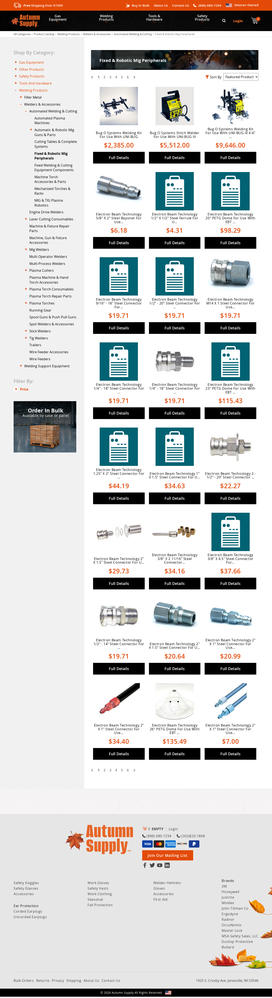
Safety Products (208, 18)
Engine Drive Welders (48, 234)
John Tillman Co (235, 909)
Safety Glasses (26, 889)
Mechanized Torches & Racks (54, 211)
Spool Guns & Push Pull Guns (50, 354)
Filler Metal (34, 104)
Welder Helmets (167, 884)
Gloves (159, 889)
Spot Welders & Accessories (53, 365)
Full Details (119, 158)
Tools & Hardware (159, 18)
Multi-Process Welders (49, 291)
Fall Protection (100, 906)
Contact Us (180, 5)
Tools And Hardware (37, 88)
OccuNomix (231, 926)
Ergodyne (230, 915)
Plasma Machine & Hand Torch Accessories (50, 310)
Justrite (228, 898)
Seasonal (95, 900)
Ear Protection (26, 907)
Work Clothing (100, 895)
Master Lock (232, 931)
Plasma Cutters (43, 299)
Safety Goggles (26, 884)
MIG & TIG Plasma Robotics (50, 224)
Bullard (228, 948)
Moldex (228, 904)
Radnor (228, 920)
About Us (161, 5)
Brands (228, 882)
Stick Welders (41, 373)
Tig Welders (40, 381)
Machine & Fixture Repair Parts (51, 252)
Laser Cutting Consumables (53, 242)
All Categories (22, 35)
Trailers (37, 388)
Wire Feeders (41, 404)
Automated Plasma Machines (51, 135)
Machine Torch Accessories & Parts (52, 198)
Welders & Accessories (97, 35)
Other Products (33, 72)
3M (224, 887)
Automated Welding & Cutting (133, 35)
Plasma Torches (43, 336)
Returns (43, 981)
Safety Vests (98, 889)
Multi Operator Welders (50, 283)
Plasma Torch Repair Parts (52, 328)
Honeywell (230, 893)
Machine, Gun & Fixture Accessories (49, 265)
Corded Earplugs (28, 912)
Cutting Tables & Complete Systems (51, 160)
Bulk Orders (24, 981)
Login (239, 21)
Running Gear (42, 344)
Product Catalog (44, 35)
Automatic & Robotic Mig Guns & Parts (56, 147)
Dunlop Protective (237, 943)
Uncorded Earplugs (30, 918)
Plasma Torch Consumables (53, 320)
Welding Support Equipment (48, 413)
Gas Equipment (58, 18)
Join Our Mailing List (167, 856)
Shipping (73, 981)
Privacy (58, 981)
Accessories (24, 895)
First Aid (160, 900)
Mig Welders (41, 275)
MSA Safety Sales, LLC (240, 937)
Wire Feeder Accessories (50, 397)
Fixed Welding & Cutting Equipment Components (55, 186)
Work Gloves (98, 884)
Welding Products (109, 18)
